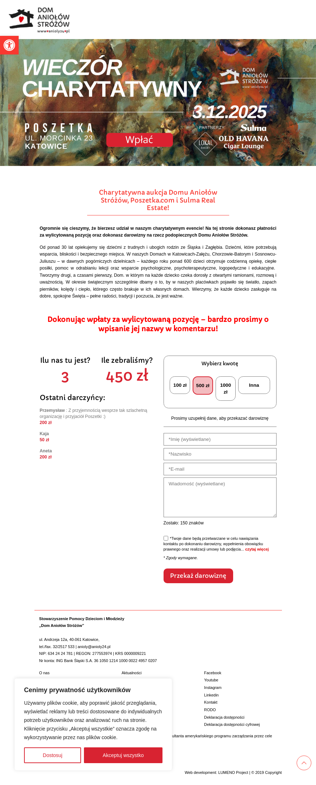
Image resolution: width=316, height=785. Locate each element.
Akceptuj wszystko (123, 755)
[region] (93, 724)
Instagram (212, 687)
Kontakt (210, 702)
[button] (9, 45)
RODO (210, 709)
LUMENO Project (233, 772)
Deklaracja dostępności (224, 717)
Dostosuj (52, 755)
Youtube (211, 680)
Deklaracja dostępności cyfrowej (232, 724)
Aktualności (132, 672)
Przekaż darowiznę (198, 575)
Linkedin (211, 695)
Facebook (212, 672)
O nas (44, 672)
